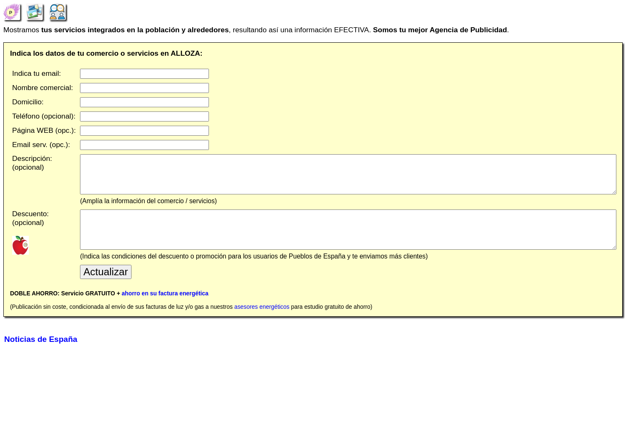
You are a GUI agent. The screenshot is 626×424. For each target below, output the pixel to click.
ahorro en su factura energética (165, 310)
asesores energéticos (261, 323)
